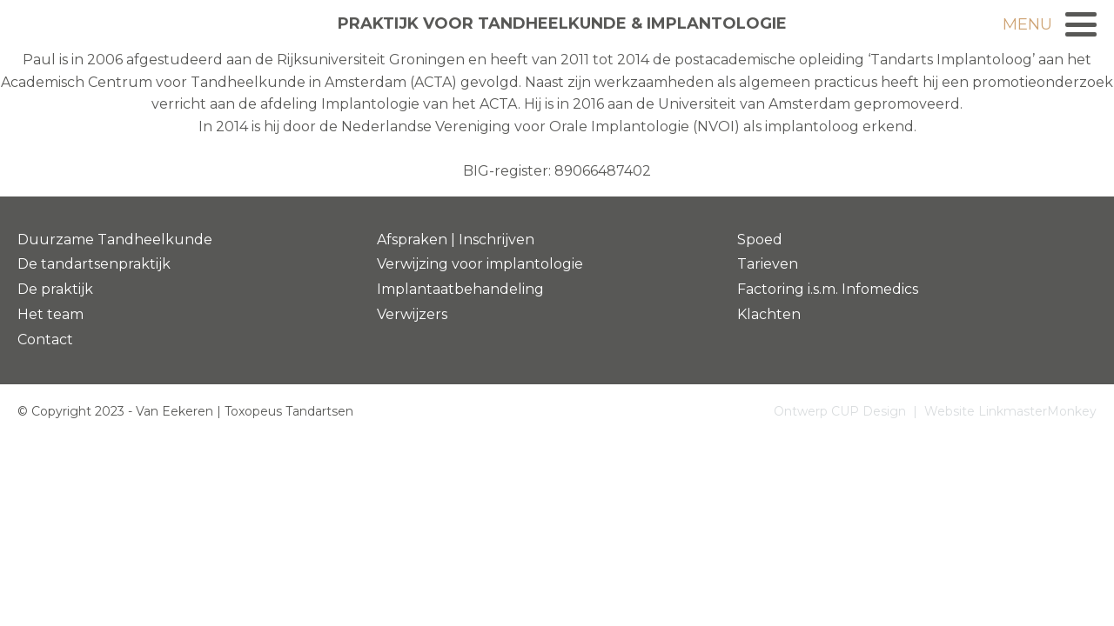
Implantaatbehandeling (460, 289)
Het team (50, 314)
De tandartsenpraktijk (94, 264)
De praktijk (55, 289)
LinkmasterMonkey (1037, 411)
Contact (45, 339)
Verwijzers (412, 314)
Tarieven (767, 264)
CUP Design (868, 411)
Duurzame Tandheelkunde (114, 239)
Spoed (759, 239)
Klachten (769, 314)
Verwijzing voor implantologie (480, 264)
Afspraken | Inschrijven (455, 239)
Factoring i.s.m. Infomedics (827, 289)
